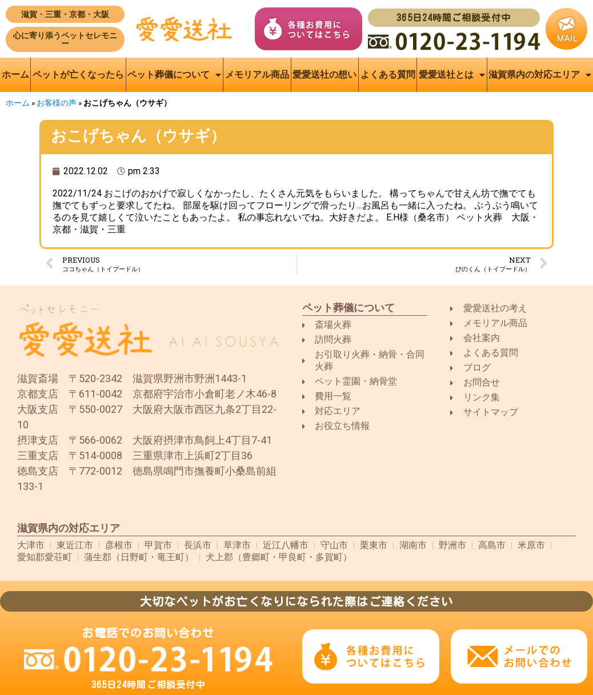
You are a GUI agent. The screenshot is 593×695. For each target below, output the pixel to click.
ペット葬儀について (174, 75)
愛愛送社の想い (324, 74)
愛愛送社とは (452, 75)
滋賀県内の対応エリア (539, 75)
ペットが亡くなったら (78, 74)
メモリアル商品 (257, 74)
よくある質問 (387, 74)
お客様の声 (57, 103)
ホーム (15, 74)
